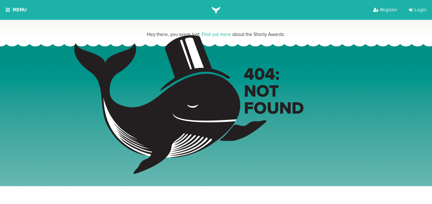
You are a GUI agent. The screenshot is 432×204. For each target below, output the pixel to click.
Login (417, 10)
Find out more (216, 34)
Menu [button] (16, 10)
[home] (216, 10)
